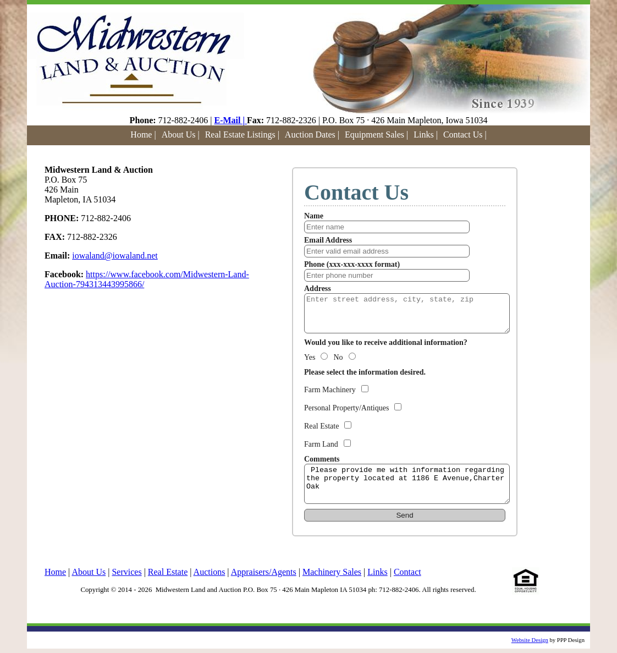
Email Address (328, 240)
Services (126, 572)
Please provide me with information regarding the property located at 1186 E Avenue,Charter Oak (407, 484)
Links (377, 572)
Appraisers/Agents (263, 572)
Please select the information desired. (365, 372)
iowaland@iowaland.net (115, 255)
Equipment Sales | (376, 134)
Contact (407, 572)
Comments (322, 459)
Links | (426, 134)
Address (317, 288)
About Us (88, 572)
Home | (143, 134)
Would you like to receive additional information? (385, 342)
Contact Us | (465, 134)
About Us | (181, 134)
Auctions (209, 572)
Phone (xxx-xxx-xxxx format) (352, 264)
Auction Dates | (312, 134)
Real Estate (168, 572)
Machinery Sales (331, 572)
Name (313, 216)
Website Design (529, 640)
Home (55, 572)
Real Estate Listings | (242, 134)
